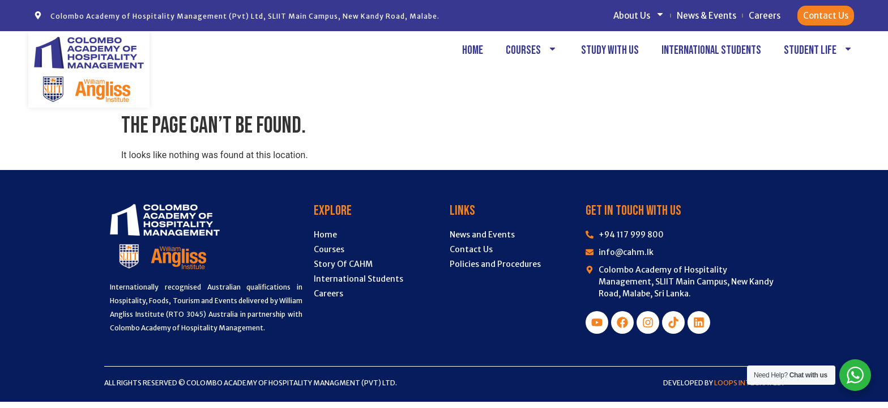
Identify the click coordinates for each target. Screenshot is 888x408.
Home (472, 50)
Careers (764, 15)
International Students (711, 50)
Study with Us (610, 50)
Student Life (819, 50)
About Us (638, 16)
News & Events (706, 15)
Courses (532, 50)
